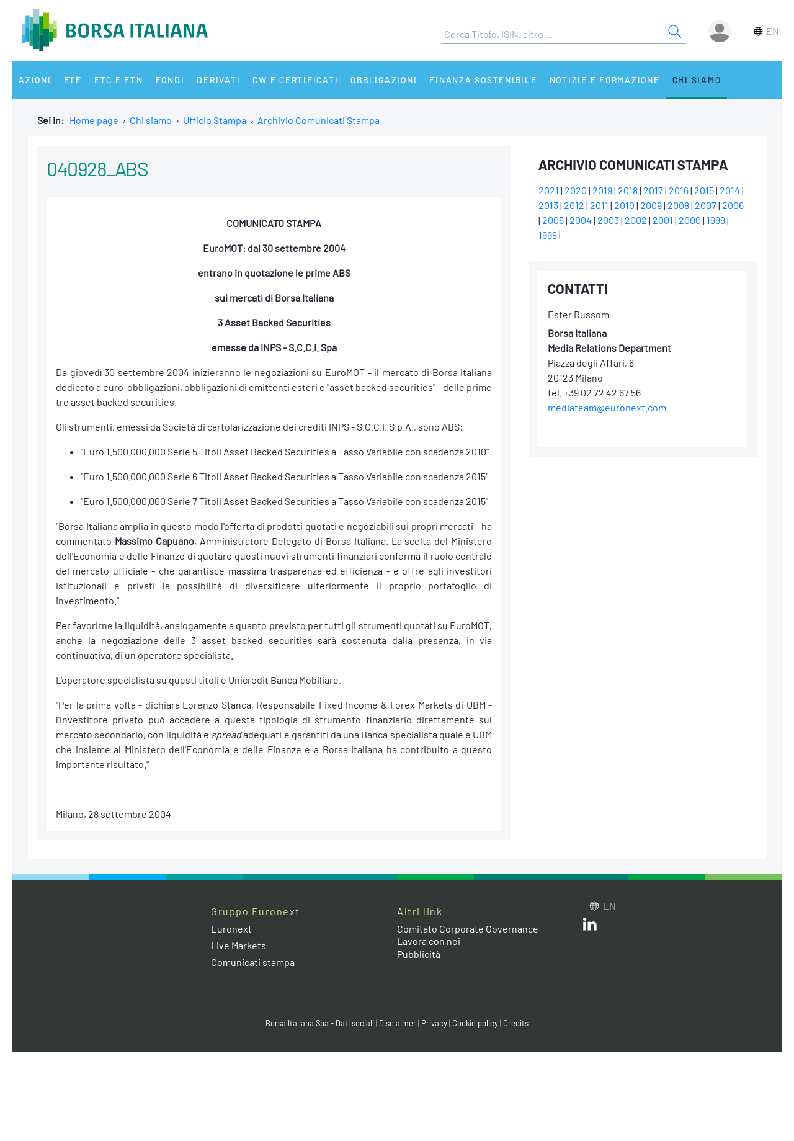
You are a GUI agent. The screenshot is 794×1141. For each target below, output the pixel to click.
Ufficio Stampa (214, 120)
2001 (663, 220)
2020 (575, 190)
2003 (608, 220)
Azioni (35, 79)
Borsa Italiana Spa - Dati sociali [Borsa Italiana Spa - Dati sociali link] (319, 1023)
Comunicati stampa (253, 962)
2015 (704, 190)
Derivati (218, 79)
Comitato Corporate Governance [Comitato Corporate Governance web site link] (467, 928)
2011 (599, 205)
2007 (705, 205)
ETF (73, 79)
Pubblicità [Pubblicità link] (418, 954)
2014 (730, 190)
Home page (93, 120)
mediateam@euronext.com (607, 407)
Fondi (170, 79)
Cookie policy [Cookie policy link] (475, 1023)
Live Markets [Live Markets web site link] (238, 945)
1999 (716, 220)
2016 (679, 190)
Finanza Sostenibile (483, 79)
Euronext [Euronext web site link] (231, 928)
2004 (580, 220)
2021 (548, 190)
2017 (653, 190)
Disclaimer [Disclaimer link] (397, 1023)
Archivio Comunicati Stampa (318, 120)
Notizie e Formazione (605, 79)
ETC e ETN (118, 79)
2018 (628, 190)
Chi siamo (696, 79)
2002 (636, 220)
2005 (553, 220)
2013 (548, 205)
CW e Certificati (295, 79)
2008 (678, 205)
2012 (574, 205)
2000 (690, 220)
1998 (547, 235)
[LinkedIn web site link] (590, 927)
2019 (602, 190)
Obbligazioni (383, 79)
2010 (624, 205)
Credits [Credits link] (516, 1023)
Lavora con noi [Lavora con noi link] (428, 941)
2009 (651, 205)
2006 (733, 205)
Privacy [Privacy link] (434, 1023)
